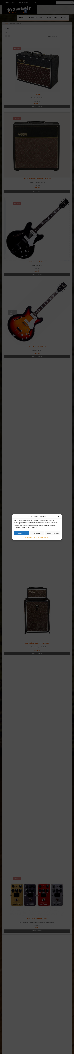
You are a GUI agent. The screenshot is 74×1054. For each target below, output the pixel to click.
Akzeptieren (21, 533)
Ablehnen (37, 533)
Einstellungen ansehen (52, 533)
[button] (59, 517)
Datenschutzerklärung (38, 537)
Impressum (46, 537)
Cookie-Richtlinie (29, 537)
